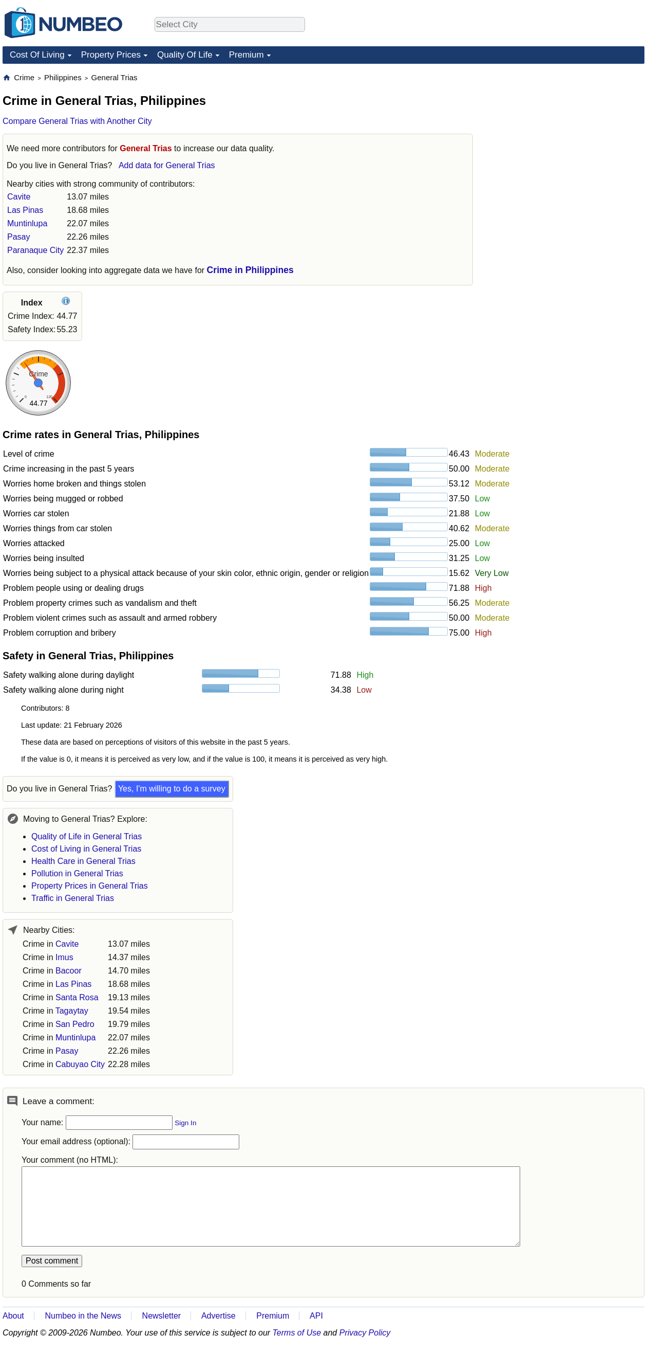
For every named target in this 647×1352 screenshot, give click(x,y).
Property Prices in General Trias (89, 885)
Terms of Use (297, 1332)
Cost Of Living (37, 55)
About (13, 1315)
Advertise (218, 1315)
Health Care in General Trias (83, 861)
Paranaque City (35, 250)
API (316, 1315)
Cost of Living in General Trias (86, 848)
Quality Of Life (185, 55)
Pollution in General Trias (77, 873)
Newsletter (161, 1315)
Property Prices (111, 55)
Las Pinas (25, 210)
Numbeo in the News (83, 1315)
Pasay (18, 236)
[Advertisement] (567, 137)
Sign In (185, 1123)
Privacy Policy (365, 1332)
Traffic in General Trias (72, 898)
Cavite (18, 196)
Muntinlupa (27, 223)
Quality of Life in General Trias (86, 836)
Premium (246, 55)
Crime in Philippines (250, 270)
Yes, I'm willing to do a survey (171, 788)
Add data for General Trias (167, 165)
